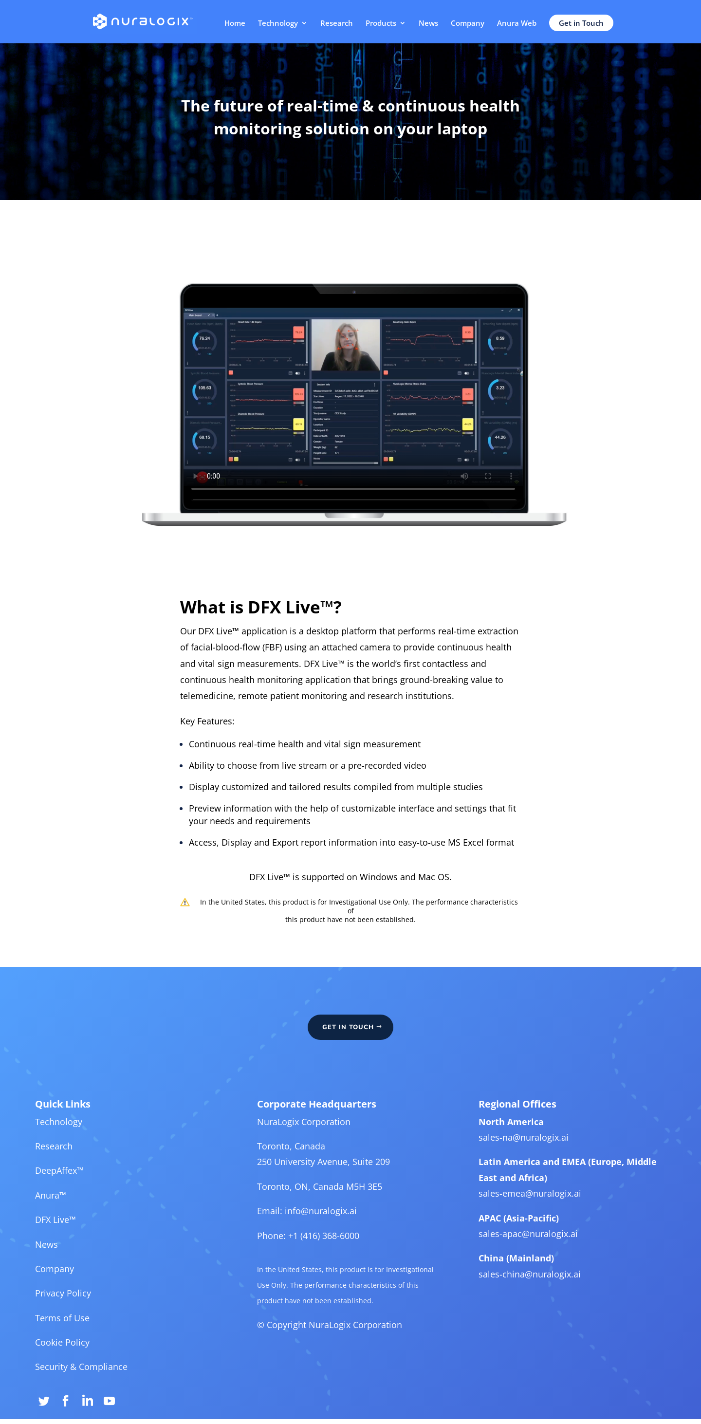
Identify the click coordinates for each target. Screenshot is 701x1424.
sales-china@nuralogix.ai (516, 1285)
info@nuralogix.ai (323, 1227)
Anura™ (74, 1212)
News (428, 23)
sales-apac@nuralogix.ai (514, 1248)
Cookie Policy (85, 1348)
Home (234, 23)
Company (467, 23)
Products (381, 23)
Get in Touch (581, 23)
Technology (278, 23)
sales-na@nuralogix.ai (510, 1159)
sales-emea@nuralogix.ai (516, 1210)
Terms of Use (85, 1325)
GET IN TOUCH (348, 1058)
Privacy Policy (85, 1303)
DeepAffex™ (82, 1189)
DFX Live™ (78, 1235)
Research (336, 23)
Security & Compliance (102, 1371)
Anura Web (516, 23)
